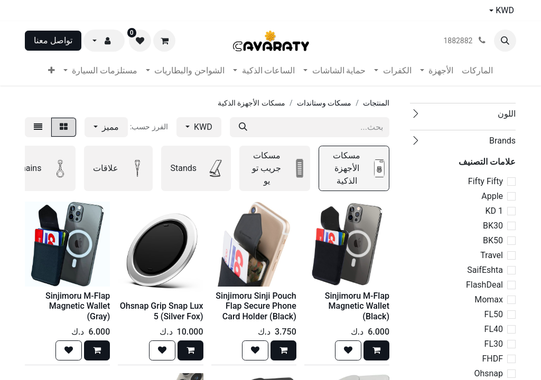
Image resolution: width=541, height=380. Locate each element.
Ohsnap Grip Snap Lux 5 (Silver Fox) (161, 311)
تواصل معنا (53, 40)
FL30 (493, 344)
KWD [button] (202, 127)
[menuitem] (477, 70)
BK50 (493, 240)
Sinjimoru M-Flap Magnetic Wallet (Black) (357, 306)
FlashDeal (484, 285)
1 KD (494, 211)
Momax (488, 299)
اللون (507, 114)
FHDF (492, 359)
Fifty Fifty (485, 181)
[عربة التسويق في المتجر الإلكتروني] (164, 41)
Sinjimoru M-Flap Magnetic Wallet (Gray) (77, 306)
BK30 (493, 226)
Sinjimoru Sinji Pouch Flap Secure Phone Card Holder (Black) (256, 306)
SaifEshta (485, 270)
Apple (492, 196)
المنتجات (376, 103)
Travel (491, 255)
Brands (502, 141)
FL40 (493, 329)
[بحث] (243, 127)
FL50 (493, 314)
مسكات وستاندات (324, 103)
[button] (505, 41)
